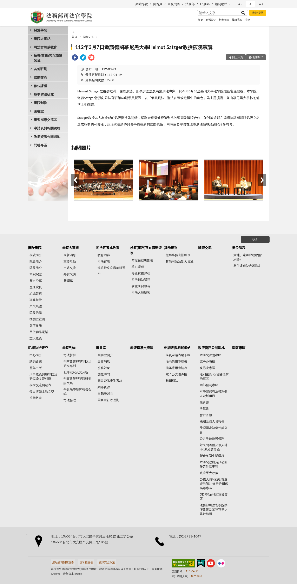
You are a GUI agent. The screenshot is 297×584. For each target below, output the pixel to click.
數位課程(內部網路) (246, 266)
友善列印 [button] (257, 57)
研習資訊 (211, 19)
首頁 (74, 36)
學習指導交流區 (45, 120)
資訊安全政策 (107, 562)
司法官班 (104, 261)
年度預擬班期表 (142, 260)
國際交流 (40, 77)
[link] (75, 58)
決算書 (204, 408)
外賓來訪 (70, 274)
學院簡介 (35, 255)
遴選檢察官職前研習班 (111, 270)
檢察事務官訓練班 (178, 255)
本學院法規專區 (210, 355)
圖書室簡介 (105, 355)
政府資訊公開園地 (47, 137)
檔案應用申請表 (176, 368)
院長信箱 (35, 312)
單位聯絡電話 (38, 332)
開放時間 (104, 374)
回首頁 (157, 4)
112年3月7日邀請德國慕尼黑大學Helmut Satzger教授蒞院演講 (143, 47)
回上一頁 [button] (237, 57)
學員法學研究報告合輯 (77, 391)
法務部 (190, 4)
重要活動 (70, 261)
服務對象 (104, 368)
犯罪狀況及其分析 (76, 372)
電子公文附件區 (176, 374)
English (205, 4)
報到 (200, 19)
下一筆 (262, 180)
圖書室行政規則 (108, 400)
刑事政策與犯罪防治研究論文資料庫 (43, 376)
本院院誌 (35, 274)
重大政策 (35, 338)
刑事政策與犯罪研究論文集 (77, 381)
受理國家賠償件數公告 (213, 430)
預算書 (204, 402)
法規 (247, 19)
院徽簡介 (35, 261)
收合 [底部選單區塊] (255, 239)
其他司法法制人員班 (179, 261)
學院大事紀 (42, 39)
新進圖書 (224, 19)
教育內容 (104, 255)
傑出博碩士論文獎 (41, 391)
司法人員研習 (141, 292)
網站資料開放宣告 (63, 562)
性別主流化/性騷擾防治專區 (214, 376)
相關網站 (221, 4)
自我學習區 (105, 393)
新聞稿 (68, 280)
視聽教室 (35, 398)
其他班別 (40, 69)
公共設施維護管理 (212, 438)
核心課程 (138, 267)
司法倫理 (70, 400)
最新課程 (237, 19)
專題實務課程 (141, 273)
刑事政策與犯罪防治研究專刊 (77, 363)
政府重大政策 (209, 473)
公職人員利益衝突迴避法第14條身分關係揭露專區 (214, 483)
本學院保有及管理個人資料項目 (213, 393)
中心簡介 (35, 355)
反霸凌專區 (207, 368)
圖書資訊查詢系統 (110, 380)
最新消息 (70, 255)
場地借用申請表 (176, 361)
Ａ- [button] (240, 4)
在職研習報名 (141, 286)
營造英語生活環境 (212, 455)
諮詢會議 (35, 361)
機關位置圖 (37, 319)
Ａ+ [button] (260, 4)
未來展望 (35, 306)
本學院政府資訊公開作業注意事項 (213, 464)
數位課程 (40, 86)
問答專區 (40, 145)
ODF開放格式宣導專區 (214, 496)
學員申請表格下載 (178, 355)
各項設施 (35, 325)
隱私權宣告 (86, 562)
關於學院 (40, 30)
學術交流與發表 (40, 385)
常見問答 (174, 4)
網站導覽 (142, 4)
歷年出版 (35, 368)
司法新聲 (70, 355)
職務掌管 (35, 300)
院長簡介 (35, 268)
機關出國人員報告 (212, 421)
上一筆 (75, 180)
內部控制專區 (209, 385)
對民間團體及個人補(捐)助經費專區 (213, 447)
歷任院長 (35, 287)
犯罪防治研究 (44, 94)
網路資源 (104, 387)
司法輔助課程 (141, 279)
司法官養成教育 (45, 47)
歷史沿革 (35, 280)
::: (27, 2)
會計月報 (206, 415)
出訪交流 (70, 268)
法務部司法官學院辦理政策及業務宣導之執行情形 (213, 509)
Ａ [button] (250, 4)
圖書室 (39, 111)
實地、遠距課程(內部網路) (247, 257)
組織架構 (35, 293)
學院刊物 (40, 103)
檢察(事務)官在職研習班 (48, 58)
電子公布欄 (207, 361)
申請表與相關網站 (47, 128)
